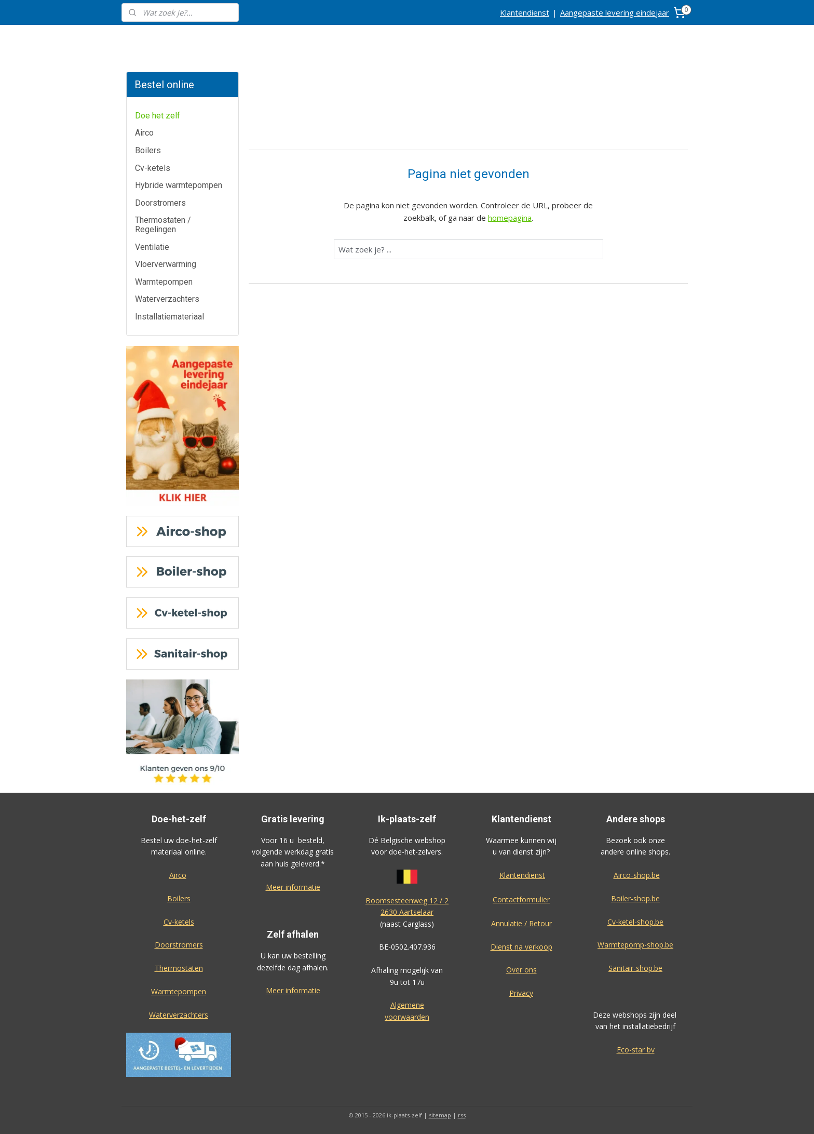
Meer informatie (293, 887)
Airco (144, 133)
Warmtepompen (164, 282)
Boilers (148, 150)
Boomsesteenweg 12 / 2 (407, 900)
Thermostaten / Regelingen (163, 224)
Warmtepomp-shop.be (635, 945)
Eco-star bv (636, 1050)
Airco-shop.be (637, 875)
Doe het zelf (157, 116)
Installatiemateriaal (169, 317)
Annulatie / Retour (521, 923)
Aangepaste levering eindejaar (614, 12)
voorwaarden (407, 1017)
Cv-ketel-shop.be (635, 922)
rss (462, 1115)
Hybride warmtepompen (178, 185)
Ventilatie (152, 247)
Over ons (521, 970)
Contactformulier (521, 899)
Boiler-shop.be (635, 898)
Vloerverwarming (165, 264)
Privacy (521, 993)
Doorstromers (160, 203)
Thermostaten (179, 968)
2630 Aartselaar (407, 912)
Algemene (407, 1005)
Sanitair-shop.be (635, 968)
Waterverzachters (167, 299)
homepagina (510, 217)
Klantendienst (524, 12)
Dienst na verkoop (521, 947)
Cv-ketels (152, 168)
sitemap (440, 1115)
